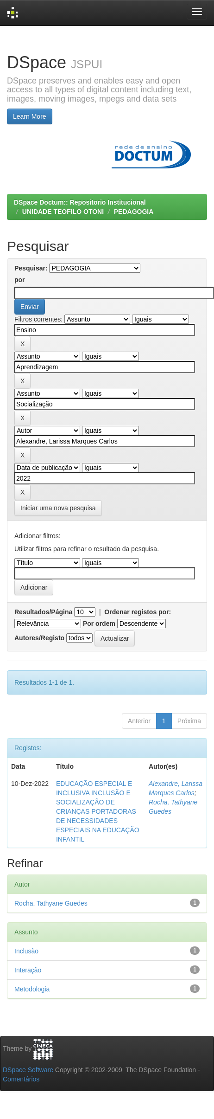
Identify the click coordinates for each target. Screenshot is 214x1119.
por (19, 279)
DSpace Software (28, 1070)
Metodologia (32, 989)
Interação (27, 970)
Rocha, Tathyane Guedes (51, 903)
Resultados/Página (43, 612)
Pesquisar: (31, 268)
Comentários (21, 1079)
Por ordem (99, 623)
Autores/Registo (39, 638)
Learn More (29, 116)
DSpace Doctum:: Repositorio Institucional (80, 202)
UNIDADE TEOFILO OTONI (63, 211)
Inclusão (26, 951)
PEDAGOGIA (134, 211)
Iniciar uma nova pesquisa (58, 508)
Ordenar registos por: (137, 612)
